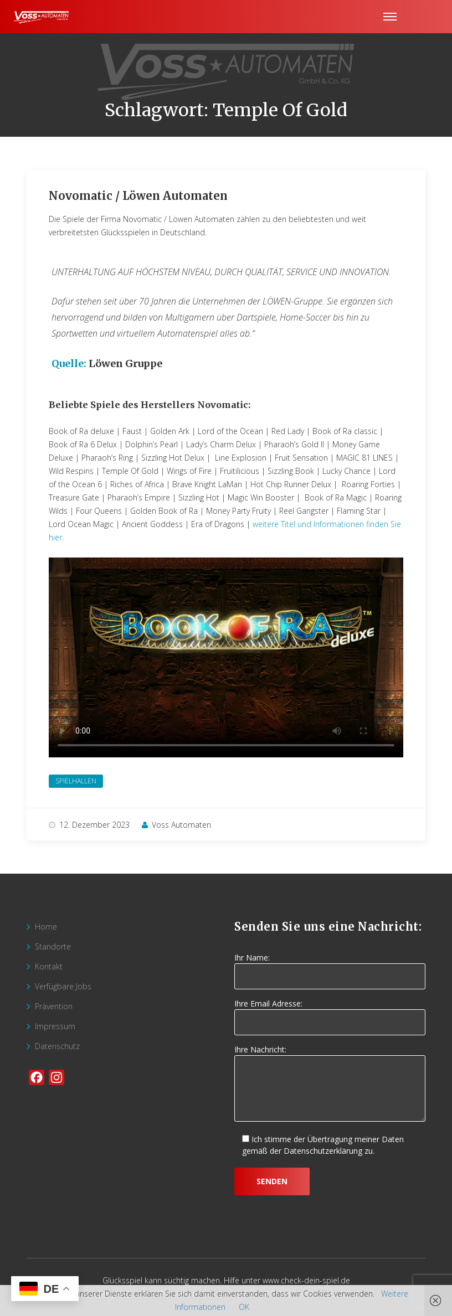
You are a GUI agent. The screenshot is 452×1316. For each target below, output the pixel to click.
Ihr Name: (329, 967)
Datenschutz (57, 1046)
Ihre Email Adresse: (329, 1013)
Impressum (55, 1026)
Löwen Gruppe (125, 363)
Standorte (53, 946)
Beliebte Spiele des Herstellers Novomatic (148, 404)
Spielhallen (75, 781)
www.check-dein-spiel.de (306, 1280)
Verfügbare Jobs (63, 986)
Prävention (54, 1006)
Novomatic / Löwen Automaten (138, 196)
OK (244, 1307)
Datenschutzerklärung (323, 1150)
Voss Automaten (176, 824)
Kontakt (49, 966)
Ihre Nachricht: (329, 1084)
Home (46, 926)
